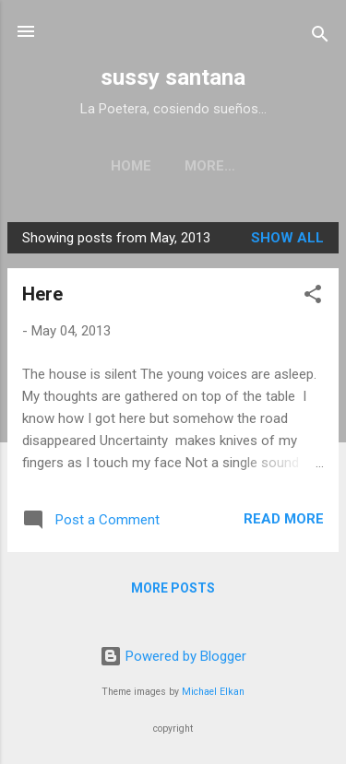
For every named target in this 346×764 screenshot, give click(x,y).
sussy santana (173, 77)
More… (210, 166)
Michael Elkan (213, 692)
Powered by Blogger (173, 656)
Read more (284, 519)
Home (131, 166)
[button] (313, 297)
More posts (173, 588)
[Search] (320, 37)
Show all (287, 237)
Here (42, 294)
